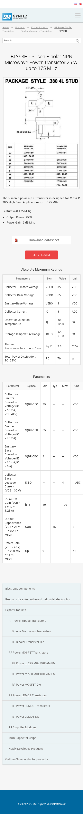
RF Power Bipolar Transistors (27, 621)
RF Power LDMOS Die (25, 716)
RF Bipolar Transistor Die (28, 642)
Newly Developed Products (26, 749)
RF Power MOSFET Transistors (28, 652)
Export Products (39, 27)
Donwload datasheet (44, 240)
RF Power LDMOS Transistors (28, 695)
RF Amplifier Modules (22, 727)
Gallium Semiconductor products (26, 759)
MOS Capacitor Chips (22, 738)
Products (20, 27)
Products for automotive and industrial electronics (37, 599)
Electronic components (20, 588)
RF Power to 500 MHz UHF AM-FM (33, 674)
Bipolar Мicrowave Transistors (36, 30)
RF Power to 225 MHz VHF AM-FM (33, 663)
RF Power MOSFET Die (26, 684)
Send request (41, 254)
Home (5, 27)
